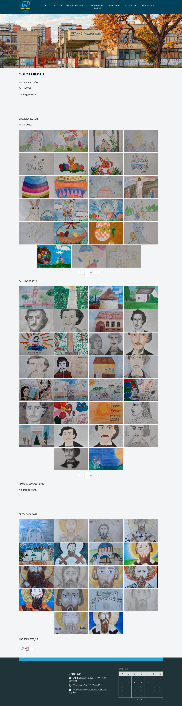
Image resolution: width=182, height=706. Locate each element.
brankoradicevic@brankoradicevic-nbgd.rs (88, 691)
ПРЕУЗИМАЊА (146, 6)
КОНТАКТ (97, 8)
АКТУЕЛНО (95, 6)
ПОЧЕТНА (43, 6)
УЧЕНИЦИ (128, 6)
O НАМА (55, 6)
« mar (140, 699)
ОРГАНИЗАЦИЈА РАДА (74, 6)
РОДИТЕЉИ (112, 6)
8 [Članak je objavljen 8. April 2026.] (134, 682)
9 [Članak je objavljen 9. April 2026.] (141, 682)
